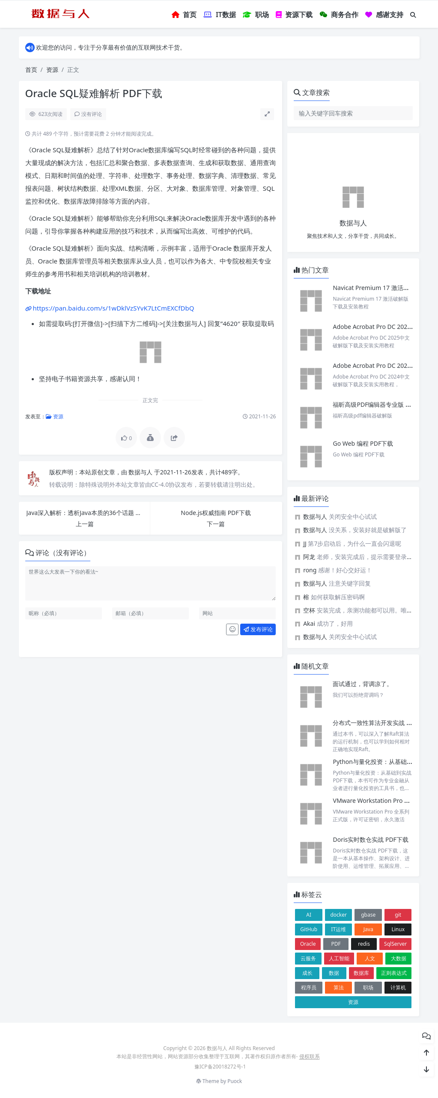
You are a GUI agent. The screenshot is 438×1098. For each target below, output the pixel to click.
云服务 (308, 958)
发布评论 (258, 629)
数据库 (361, 973)
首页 (31, 69)
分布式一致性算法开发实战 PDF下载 (381, 723)
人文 (370, 958)
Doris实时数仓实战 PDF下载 (370, 839)
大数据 (398, 958)
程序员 (308, 987)
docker (338, 914)
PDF (336, 943)
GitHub (308, 929)
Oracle (308, 943)
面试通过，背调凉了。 (363, 684)
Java (368, 929)
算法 (339, 987)
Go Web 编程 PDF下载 (363, 443)
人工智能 (339, 958)
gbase (368, 914)
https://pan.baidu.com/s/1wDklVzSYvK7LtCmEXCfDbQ (113, 308)
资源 (52, 69)
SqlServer (395, 943)
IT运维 (338, 929)
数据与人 (141, 472)
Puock (234, 1081)
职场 (368, 987)
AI (308, 914)
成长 (307, 973)
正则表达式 (394, 973)
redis (364, 943)
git (398, 914)
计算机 (398, 987)
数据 (334, 973)
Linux (398, 929)
